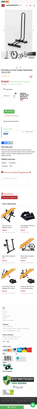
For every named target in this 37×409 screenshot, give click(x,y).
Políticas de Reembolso (8, 320)
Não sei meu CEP (29, 131)
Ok (23, 131)
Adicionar (7, 95)
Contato (4, 314)
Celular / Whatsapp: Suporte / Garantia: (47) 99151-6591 (15, 328)
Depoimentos (6, 316)
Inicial (3, 310)
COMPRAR (9, 111)
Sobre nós (4, 312)
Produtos (4, 318)
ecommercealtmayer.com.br (13, 330)
